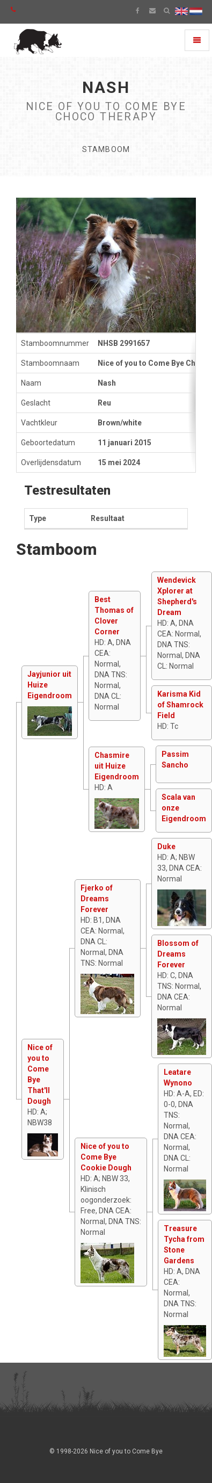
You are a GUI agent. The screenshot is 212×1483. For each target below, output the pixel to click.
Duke (166, 846)
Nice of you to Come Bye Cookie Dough (106, 1157)
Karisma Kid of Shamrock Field (180, 705)
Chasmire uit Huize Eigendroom (116, 766)
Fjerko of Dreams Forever (97, 899)
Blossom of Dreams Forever (178, 954)
